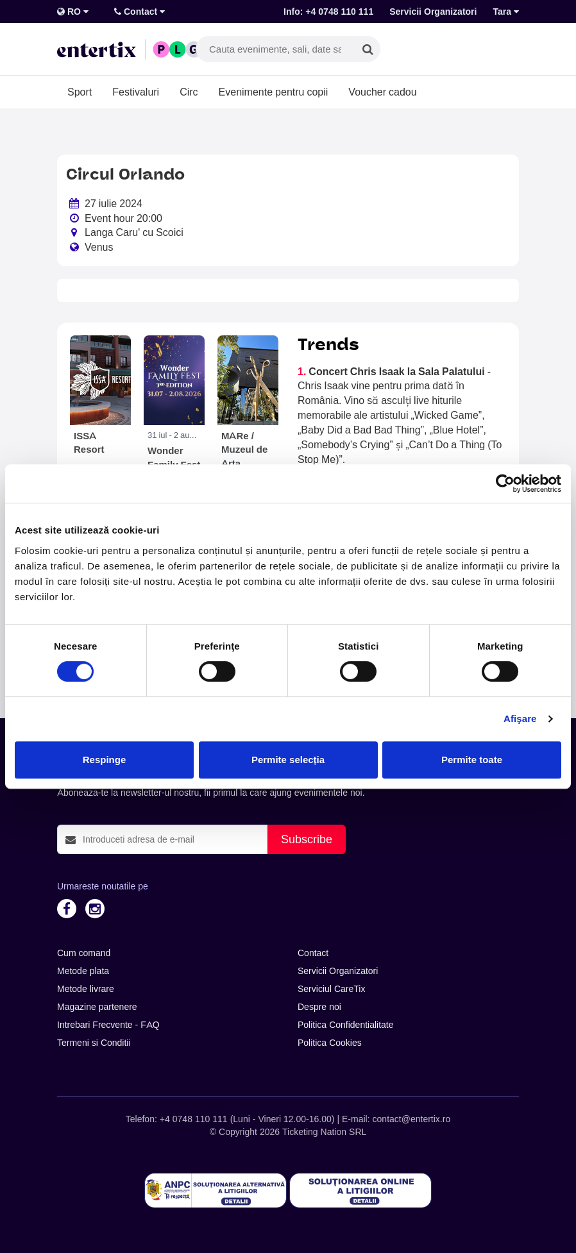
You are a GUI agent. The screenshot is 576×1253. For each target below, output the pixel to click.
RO (73, 11)
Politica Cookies (330, 1042)
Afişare (520, 718)
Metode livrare (85, 989)
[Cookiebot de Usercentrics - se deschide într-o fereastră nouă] (505, 483)
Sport (79, 91)
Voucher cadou (382, 91)
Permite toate (471, 759)
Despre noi (319, 1007)
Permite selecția (288, 759)
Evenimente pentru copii (273, 91)
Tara (506, 11)
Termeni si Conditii (94, 1042)
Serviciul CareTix (331, 989)
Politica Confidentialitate (346, 1024)
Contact (139, 11)
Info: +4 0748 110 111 (328, 11)
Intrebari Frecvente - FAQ (108, 1024)
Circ (189, 91)
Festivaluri (135, 91)
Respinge (104, 759)
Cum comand (83, 953)
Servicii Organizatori (433, 11)
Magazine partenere (97, 1007)
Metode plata (83, 971)
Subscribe (306, 839)
